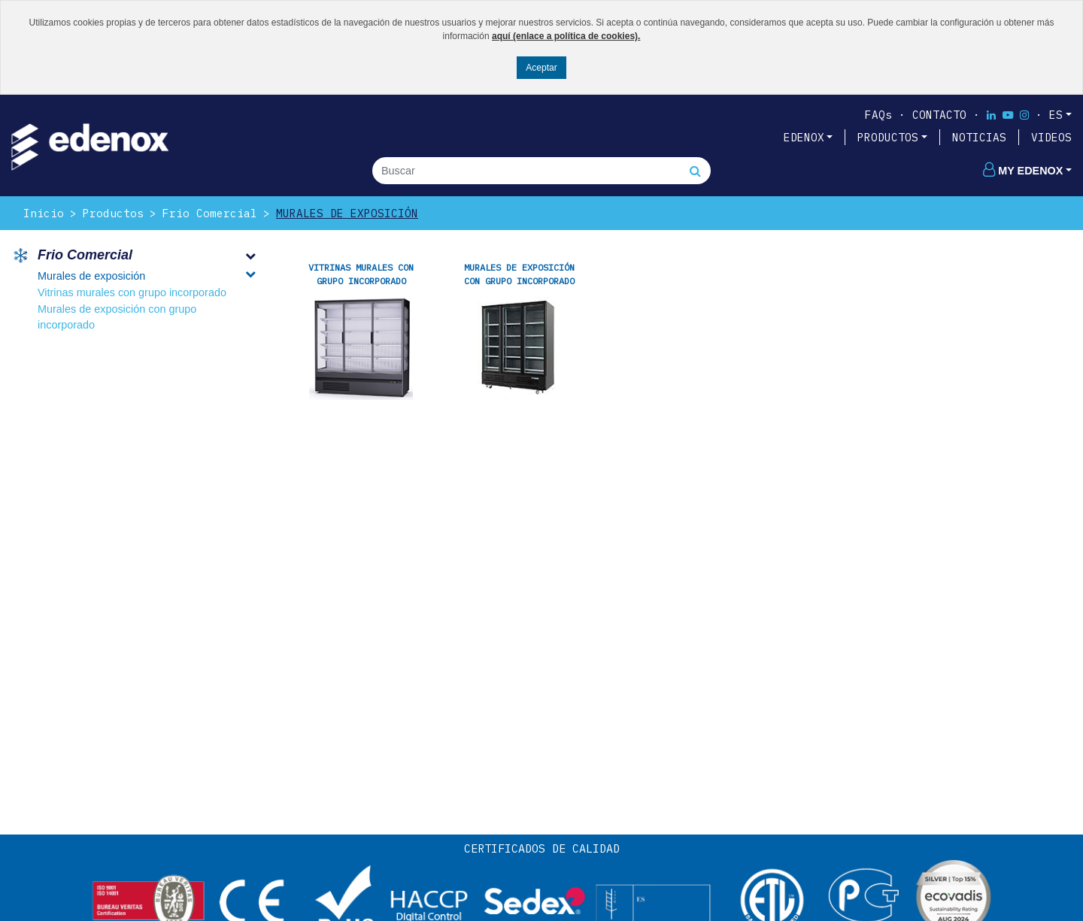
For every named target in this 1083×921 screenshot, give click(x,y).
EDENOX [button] (804, 137)
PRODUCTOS (887, 137)
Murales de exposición (347, 213)
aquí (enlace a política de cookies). (566, 36)
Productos (113, 213)
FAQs (878, 115)
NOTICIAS (979, 137)
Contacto (939, 115)
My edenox (1023, 171)
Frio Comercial (209, 213)
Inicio (43, 213)
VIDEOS (1051, 137)
